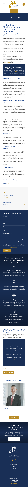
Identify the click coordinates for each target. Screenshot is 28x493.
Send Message (7, 250)
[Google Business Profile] (12, 460)
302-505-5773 (14, 457)
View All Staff (14, 417)
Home (14, 466)
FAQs (14, 470)
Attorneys (14, 468)
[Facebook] (15, 460)
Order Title (14, 11)
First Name (5, 216)
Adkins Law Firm (7, 62)
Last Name (5, 219)
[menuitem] (13, 193)
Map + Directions (14, 483)
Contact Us (14, 475)
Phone (4, 223)
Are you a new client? (7, 230)
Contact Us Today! (14, 439)
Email (4, 226)
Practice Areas (14, 473)
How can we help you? (7, 233)
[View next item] (5, 368)
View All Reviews (8, 372)
